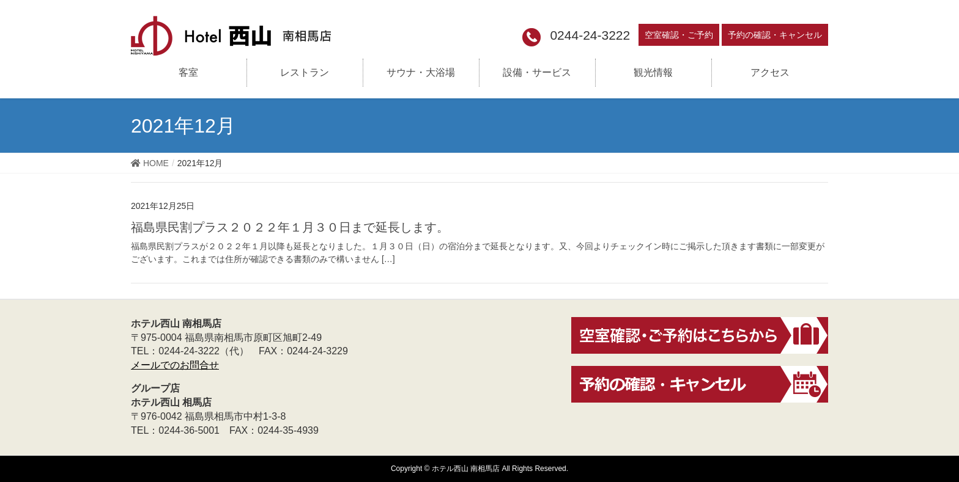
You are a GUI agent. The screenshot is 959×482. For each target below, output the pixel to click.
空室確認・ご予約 (679, 35)
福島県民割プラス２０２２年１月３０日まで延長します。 (290, 227)
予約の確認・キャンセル (775, 35)
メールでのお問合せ (175, 365)
